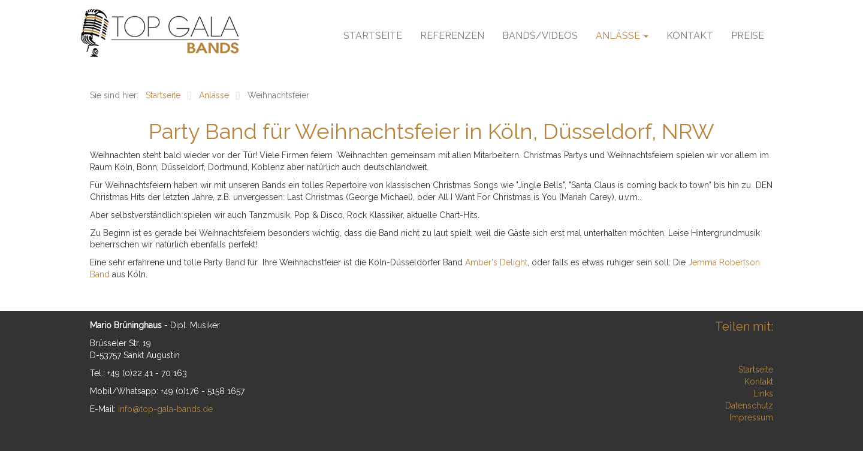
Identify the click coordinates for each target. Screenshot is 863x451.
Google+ (643, 342)
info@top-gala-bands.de (165, 409)
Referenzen (452, 35)
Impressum (751, 417)
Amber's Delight (496, 262)
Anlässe (622, 35)
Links (763, 393)
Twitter (619, 342)
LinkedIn (667, 342)
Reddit (763, 342)
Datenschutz (749, 405)
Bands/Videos (540, 35)
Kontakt (689, 35)
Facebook (595, 342)
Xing (691, 342)
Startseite (372, 35)
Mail (715, 342)
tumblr (739, 342)
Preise (747, 35)
